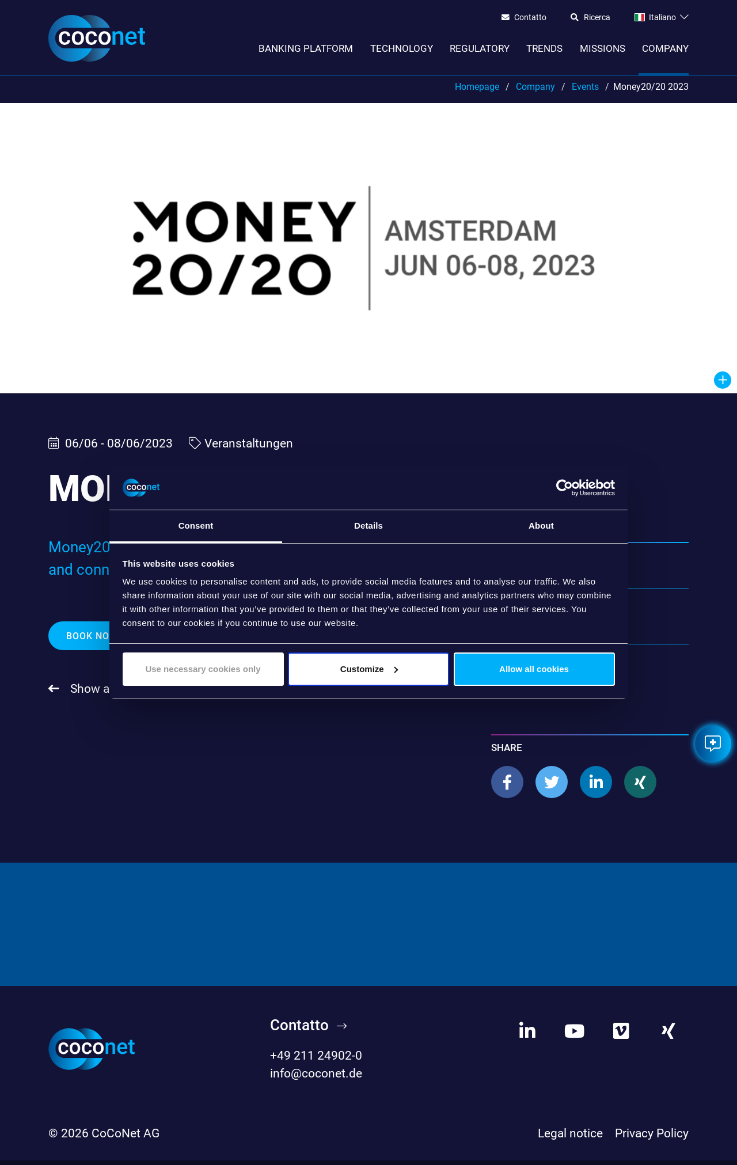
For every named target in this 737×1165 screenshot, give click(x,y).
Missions (602, 48)
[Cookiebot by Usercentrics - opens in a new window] (564, 487)
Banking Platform (306, 48)
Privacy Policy (652, 1138)
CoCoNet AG (125, 1138)
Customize (369, 669)
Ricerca (597, 18)
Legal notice (570, 1138)
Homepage (477, 91)
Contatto (530, 18)
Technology (401, 48)
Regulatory (480, 48)
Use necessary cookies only (202, 669)
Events (585, 91)
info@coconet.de (316, 1079)
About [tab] (541, 525)
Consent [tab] (196, 525)
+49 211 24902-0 (316, 1061)
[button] (507, 787)
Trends (544, 48)
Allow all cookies (534, 669)
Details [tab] (368, 525)
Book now (93, 640)
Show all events (110, 694)
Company (665, 48)
